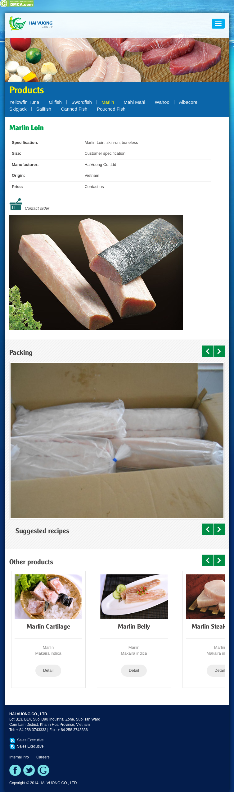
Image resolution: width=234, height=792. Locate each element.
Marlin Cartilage (48, 627)
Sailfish (43, 109)
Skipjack (18, 109)
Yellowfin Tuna (24, 102)
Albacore (188, 102)
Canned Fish (74, 109)
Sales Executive (30, 740)
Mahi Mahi (134, 102)
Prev (207, 351)
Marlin (107, 102)
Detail (48, 670)
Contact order (37, 208)
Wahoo (162, 102)
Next (219, 351)
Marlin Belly (134, 627)
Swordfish (81, 102)
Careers (43, 757)
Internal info (19, 757)
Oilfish (55, 102)
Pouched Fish (111, 109)
